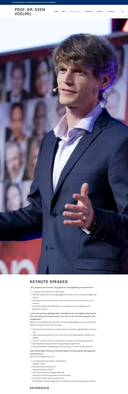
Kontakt (111, 11)
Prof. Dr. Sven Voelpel (30, 11)
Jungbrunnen (74, 11)
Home (56, 11)
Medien (99, 11)
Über (63, 11)
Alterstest (89, 11)
